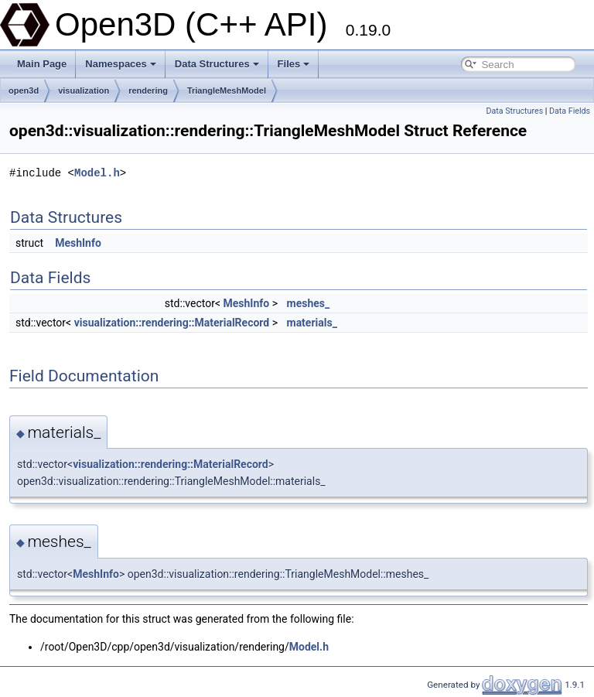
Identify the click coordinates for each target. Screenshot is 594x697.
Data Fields (569, 111)
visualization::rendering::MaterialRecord (172, 322)
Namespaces (120, 64)
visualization (83, 90)
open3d (24, 90)
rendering (148, 90)
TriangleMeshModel (226, 90)
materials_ (312, 322)
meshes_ (308, 303)
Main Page (42, 64)
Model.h (97, 173)
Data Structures (217, 64)
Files (294, 64)
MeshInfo (78, 243)
